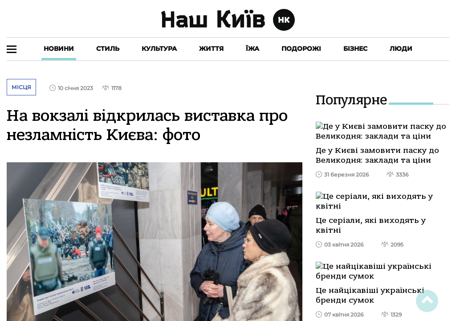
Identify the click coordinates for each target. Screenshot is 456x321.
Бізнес (355, 49)
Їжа (252, 49)
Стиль (107, 49)
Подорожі (301, 49)
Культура (159, 49)
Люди (401, 49)
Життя (211, 49)
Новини (59, 49)
